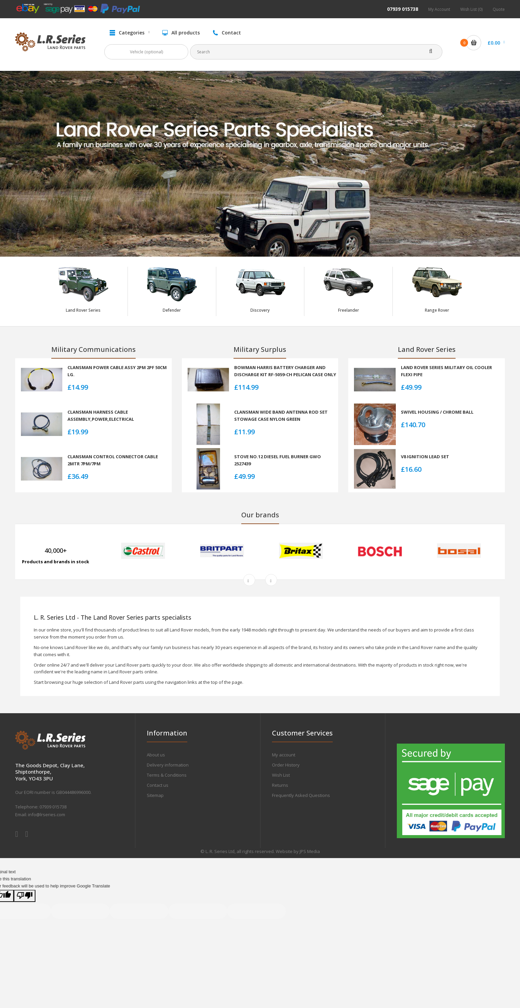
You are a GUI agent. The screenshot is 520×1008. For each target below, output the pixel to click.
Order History (286, 765)
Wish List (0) (471, 9)
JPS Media (310, 851)
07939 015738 (402, 9)
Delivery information (168, 765)
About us (156, 755)
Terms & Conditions (167, 775)
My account (283, 755)
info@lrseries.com (46, 814)
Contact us (157, 785)
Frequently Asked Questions (301, 795)
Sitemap (155, 795)
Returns (280, 785)
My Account (439, 9)
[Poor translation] (24, 896)
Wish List (281, 775)
